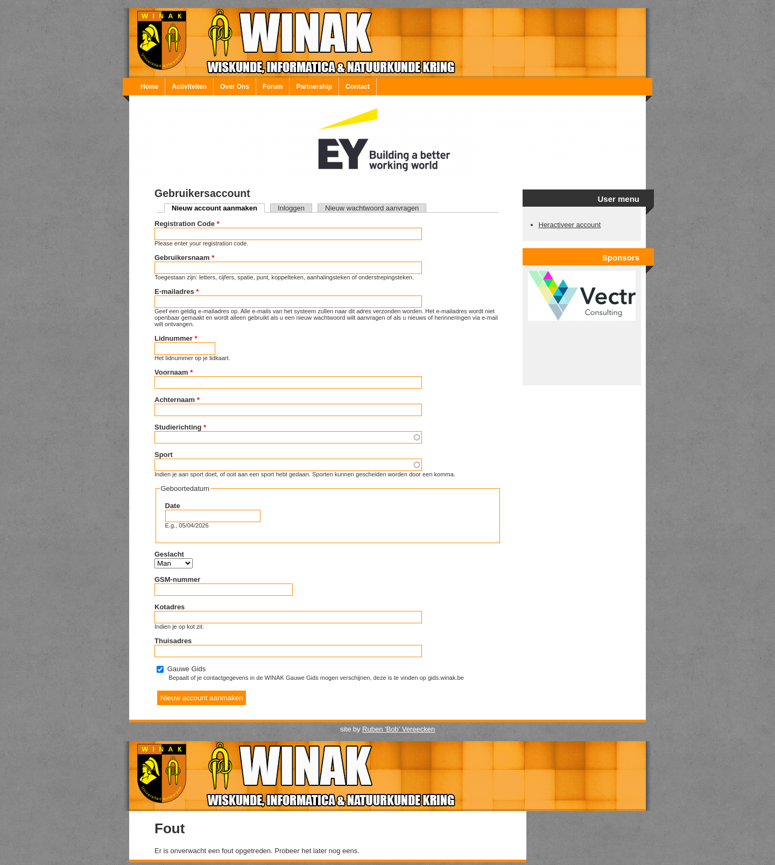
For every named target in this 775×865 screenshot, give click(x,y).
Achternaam (177, 400)
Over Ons (234, 86)
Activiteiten (189, 86)
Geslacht (169, 554)
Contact (358, 86)
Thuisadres (173, 641)
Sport (163, 455)
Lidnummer (175, 338)
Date (172, 506)
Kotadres (169, 607)
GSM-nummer (177, 579)
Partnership (314, 86)
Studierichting (180, 427)
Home (149, 86)
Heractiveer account (570, 225)
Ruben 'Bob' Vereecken (398, 729)
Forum (273, 86)
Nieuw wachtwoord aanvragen (372, 208)
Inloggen (291, 208)
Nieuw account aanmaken (218, 208)
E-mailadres (176, 291)
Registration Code (187, 224)
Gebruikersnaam (184, 258)
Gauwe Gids (186, 669)
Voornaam (173, 372)
